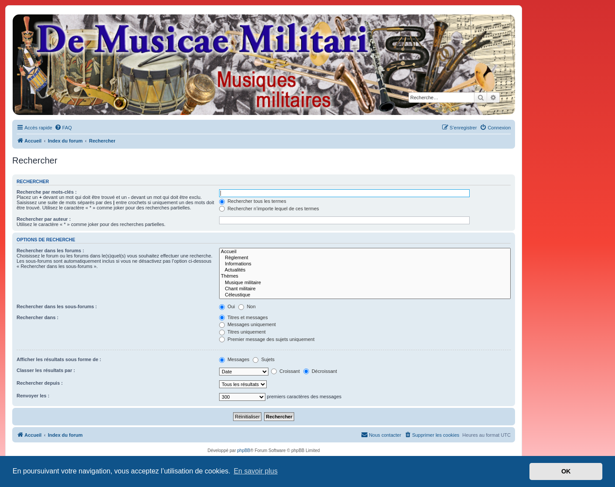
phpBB (243, 450)
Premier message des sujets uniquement (266, 339)
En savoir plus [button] (256, 471)
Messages (234, 359)
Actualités (365, 270)
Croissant (285, 371)
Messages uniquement (247, 324)
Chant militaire (365, 289)
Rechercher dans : (37, 317)
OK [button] (566, 471)
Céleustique (365, 295)
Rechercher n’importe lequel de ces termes (269, 208)
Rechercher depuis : (40, 383)
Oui (227, 306)
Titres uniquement (242, 331)
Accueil (365, 252)
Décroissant (320, 371)
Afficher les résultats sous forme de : (59, 359)
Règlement (365, 258)
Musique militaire (365, 283)
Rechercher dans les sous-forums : (57, 306)
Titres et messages (243, 317)
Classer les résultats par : (46, 370)
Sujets (264, 359)
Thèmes (365, 276)
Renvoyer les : (33, 395)
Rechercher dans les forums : (50, 250)
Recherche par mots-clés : (47, 192)
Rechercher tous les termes (252, 201)
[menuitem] (63, 127)
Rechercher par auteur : (44, 219)
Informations (365, 264)
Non (246, 306)
